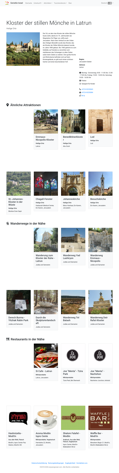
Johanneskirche (71, 199)
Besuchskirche (98, 199)
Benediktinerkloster (73, 138)
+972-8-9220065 (87, 89)
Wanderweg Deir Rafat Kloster (99, 319)
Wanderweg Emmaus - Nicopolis (96, 258)
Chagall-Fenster (44, 199)
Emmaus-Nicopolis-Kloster (45, 138)
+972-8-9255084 (87, 92)
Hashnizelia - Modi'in (15, 435)
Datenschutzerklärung (39, 463)
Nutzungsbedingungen (56, 463)
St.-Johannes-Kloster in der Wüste (15, 202)
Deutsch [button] (106, 3)
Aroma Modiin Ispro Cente (43, 435)
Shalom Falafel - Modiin (71, 435)
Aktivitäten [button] (47, 3)
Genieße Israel (16, 3)
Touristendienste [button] (60, 3)
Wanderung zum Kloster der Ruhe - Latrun (45, 258)
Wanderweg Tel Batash (71, 319)
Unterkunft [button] (37, 3)
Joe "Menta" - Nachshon (97, 372)
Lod (92, 137)
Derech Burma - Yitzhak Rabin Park (18, 319)
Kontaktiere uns (82, 463)
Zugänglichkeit (70, 463)
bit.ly (83, 96)
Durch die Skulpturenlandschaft (45, 320)
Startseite (28, 3)
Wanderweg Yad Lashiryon (71, 257)
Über (70, 3)
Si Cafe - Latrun (44, 371)
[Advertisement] (59, 13)
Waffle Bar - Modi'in (96, 435)
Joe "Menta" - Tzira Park (73, 372)
